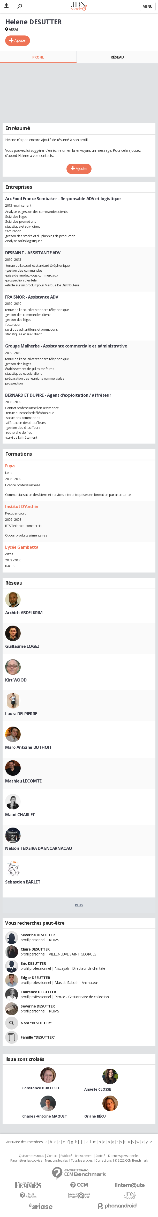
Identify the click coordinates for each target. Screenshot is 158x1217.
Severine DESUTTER (38, 934)
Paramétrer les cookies (26, 1160)
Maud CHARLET (20, 814)
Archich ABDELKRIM (24, 612)
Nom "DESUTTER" (36, 1022)
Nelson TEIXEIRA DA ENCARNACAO (38, 848)
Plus (79, 905)
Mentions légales (56, 1160)
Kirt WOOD (15, 680)
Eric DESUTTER (33, 963)
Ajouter (20, 40)
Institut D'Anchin (21, 506)
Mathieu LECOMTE (23, 781)
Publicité (66, 1156)
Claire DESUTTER (35, 949)
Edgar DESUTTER (35, 977)
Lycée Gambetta (21, 547)
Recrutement (83, 1156)
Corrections (103, 1160)
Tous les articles (82, 1160)
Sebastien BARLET (22, 882)
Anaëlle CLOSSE (97, 1089)
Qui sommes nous (31, 1156)
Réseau (117, 57)
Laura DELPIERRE (21, 713)
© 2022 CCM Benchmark (131, 1160)
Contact (52, 1156)
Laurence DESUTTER (38, 991)
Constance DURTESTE (41, 1087)
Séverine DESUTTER (38, 1006)
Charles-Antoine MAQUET (44, 1116)
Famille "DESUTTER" (38, 1037)
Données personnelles (123, 1156)
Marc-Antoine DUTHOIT (28, 747)
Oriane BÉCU (95, 1116)
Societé (100, 1156)
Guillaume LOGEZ (22, 646)
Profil (38, 57)
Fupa (9, 466)
